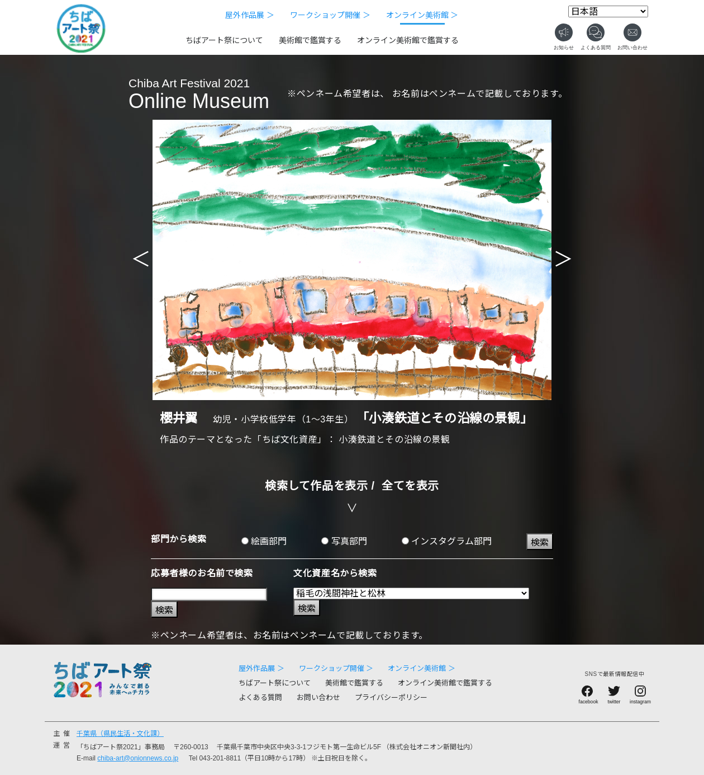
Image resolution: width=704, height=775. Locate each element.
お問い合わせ (318, 697)
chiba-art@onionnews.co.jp (137, 758)
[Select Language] (608, 11)
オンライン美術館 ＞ (422, 15)
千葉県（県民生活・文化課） (120, 734)
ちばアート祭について (224, 40)
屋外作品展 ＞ (249, 15)
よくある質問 (260, 697)
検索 (540, 542)
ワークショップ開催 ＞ (330, 15)
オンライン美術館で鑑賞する (408, 40)
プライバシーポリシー (391, 697)
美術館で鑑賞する (310, 40)
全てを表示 (410, 486)
